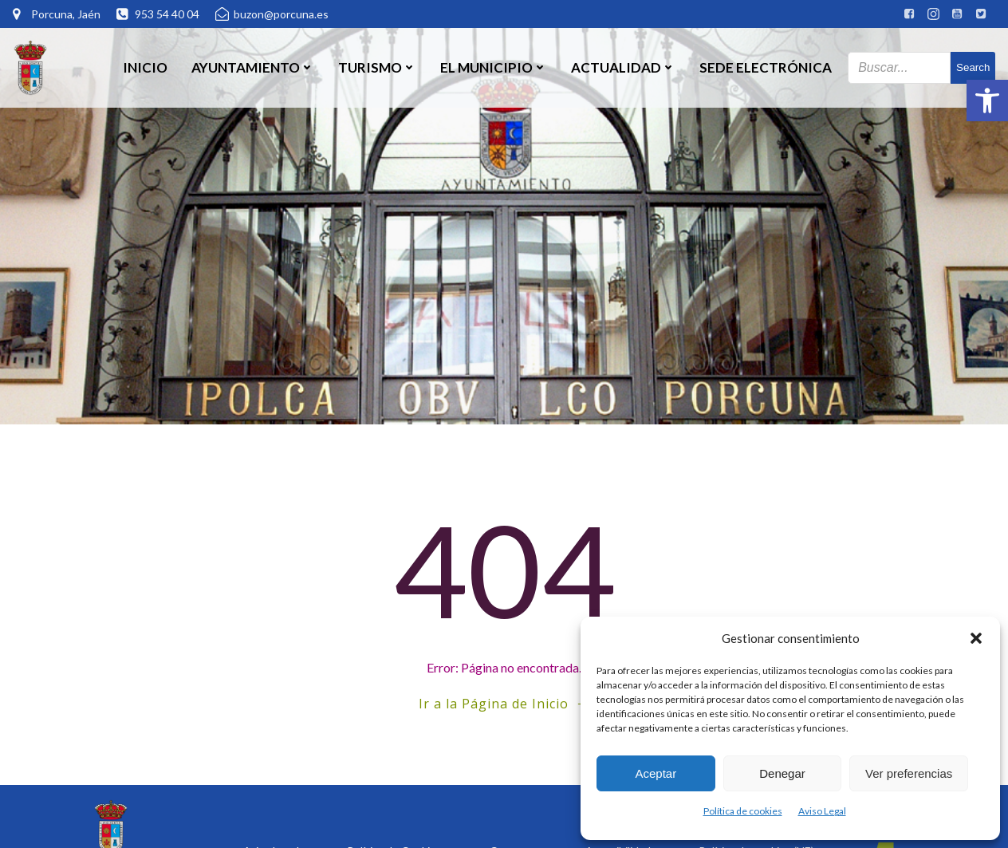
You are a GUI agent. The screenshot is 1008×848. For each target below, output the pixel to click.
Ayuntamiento (252, 67)
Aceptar (655, 773)
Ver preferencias (908, 773)
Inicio (145, 67)
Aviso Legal (822, 811)
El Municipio (493, 67)
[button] (987, 100)
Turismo (377, 67)
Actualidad (623, 67)
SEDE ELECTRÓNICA (765, 67)
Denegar (782, 773)
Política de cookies (742, 811)
